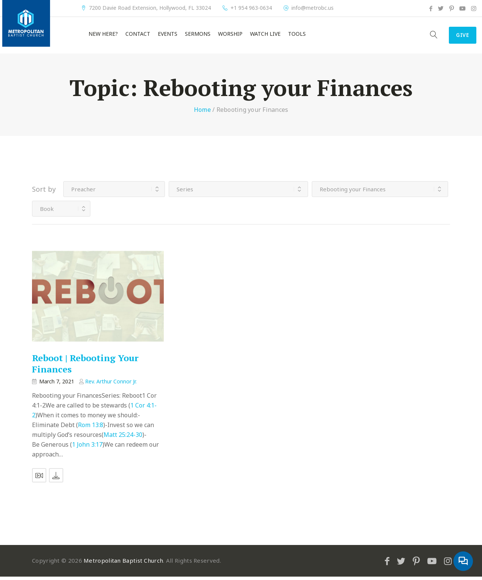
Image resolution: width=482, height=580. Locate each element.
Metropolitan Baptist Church (123, 564)
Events (167, 35)
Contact (137, 35)
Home (202, 113)
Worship (230, 35)
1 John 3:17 (87, 448)
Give (458, 37)
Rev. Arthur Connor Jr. (111, 384)
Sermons (197, 35)
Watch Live (265, 35)
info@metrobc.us (312, 8)
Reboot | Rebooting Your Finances (85, 367)
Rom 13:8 (90, 428)
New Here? (103, 35)
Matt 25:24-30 (123, 438)
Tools (297, 35)
